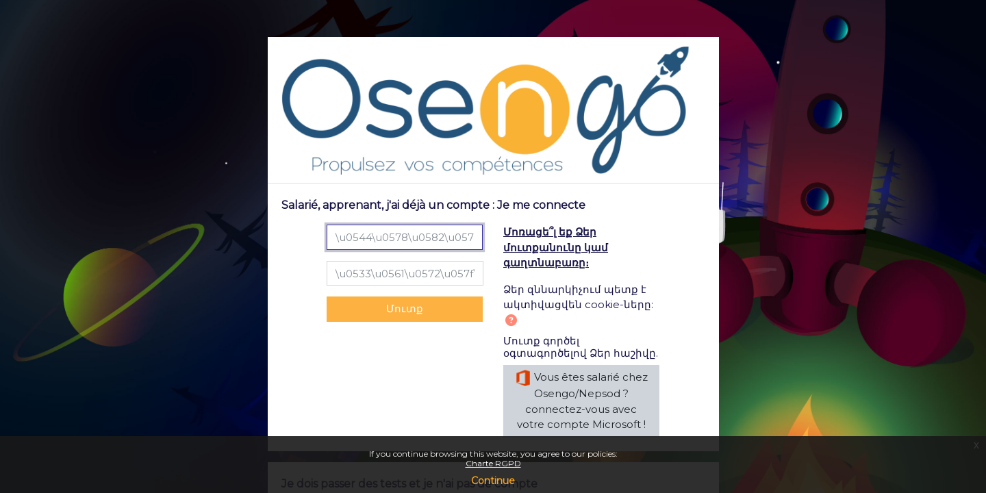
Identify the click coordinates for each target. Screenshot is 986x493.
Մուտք (404, 308)
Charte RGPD (493, 463)
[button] (513, 321)
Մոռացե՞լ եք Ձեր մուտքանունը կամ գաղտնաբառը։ (555, 247)
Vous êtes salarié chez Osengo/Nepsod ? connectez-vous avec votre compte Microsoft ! (581, 400)
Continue (493, 481)
